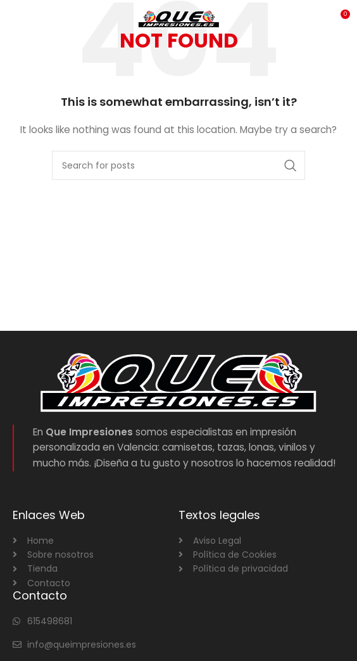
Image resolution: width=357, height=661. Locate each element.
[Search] (178, 165)
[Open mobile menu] (30, 19)
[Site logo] (179, 18)
